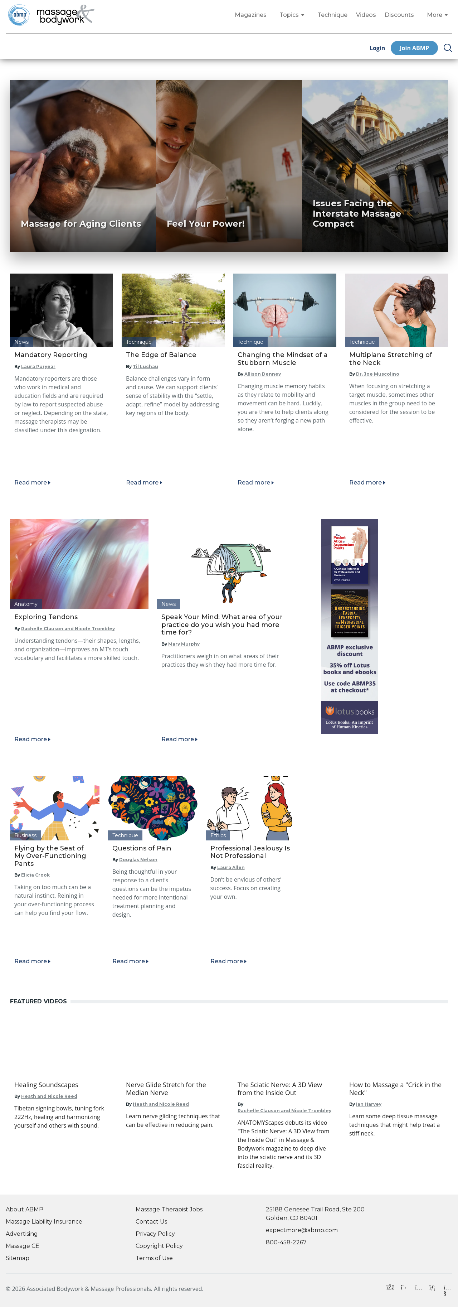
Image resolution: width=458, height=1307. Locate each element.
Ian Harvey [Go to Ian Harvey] (368, 1104)
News (21, 342)
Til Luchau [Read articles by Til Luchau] (145, 366)
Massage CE (22, 1246)
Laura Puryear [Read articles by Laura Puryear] (38, 366)
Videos (366, 15)
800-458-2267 (286, 1242)
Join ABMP (414, 48)
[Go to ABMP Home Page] (18, 15)
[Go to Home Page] (65, 15)
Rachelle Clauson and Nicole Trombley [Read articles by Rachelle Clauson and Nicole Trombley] (68, 628)
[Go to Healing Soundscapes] (61, 1085)
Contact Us (151, 1221)
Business (25, 835)
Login (377, 48)
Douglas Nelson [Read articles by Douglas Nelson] (138, 859)
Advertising (22, 1233)
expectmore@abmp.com (302, 1230)
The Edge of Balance (161, 355)
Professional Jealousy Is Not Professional (250, 852)
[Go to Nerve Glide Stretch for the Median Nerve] (173, 1088)
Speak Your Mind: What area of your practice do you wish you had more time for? (222, 624)
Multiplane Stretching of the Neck (390, 359)
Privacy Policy (155, 1233)
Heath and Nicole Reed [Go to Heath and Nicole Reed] (49, 1096)
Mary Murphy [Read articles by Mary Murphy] (184, 644)
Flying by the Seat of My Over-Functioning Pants (50, 856)
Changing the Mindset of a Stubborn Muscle (283, 359)
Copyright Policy (159, 1246)
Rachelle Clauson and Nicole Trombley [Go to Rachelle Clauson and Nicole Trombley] (284, 1110)
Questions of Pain (141, 848)
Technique (332, 15)
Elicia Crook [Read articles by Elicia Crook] (35, 875)
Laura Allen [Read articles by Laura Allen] (231, 867)
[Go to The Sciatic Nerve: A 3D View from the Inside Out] (285, 1088)
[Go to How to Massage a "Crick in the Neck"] (396, 1088)
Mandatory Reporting (50, 355)
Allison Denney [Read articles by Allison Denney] (262, 374)
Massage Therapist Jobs (169, 1209)
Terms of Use (154, 1258)
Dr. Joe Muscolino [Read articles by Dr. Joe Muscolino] (377, 374)
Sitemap (17, 1258)
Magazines (251, 15)
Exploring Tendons (46, 617)
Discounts (399, 15)
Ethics (218, 835)
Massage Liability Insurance (44, 1221)
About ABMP (24, 1209)
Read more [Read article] (30, 482)
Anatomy (26, 604)
